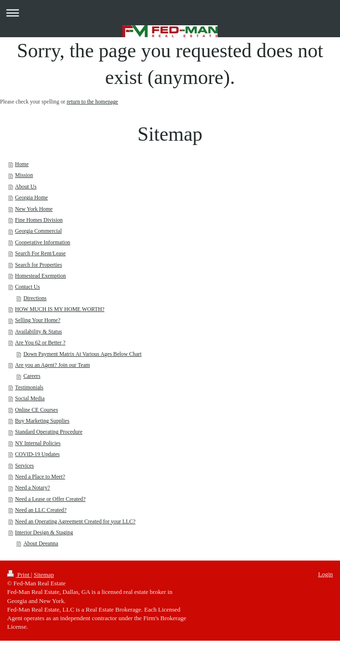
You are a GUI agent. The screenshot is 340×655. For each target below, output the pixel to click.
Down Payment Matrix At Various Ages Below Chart (82, 354)
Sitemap (44, 574)
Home (22, 164)
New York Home (34, 209)
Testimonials (29, 388)
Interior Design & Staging (44, 533)
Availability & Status (38, 332)
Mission (24, 175)
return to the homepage (92, 102)
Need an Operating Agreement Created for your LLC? (75, 522)
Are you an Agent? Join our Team (52, 365)
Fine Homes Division (39, 220)
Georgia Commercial (38, 231)
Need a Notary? (32, 488)
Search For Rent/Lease (40, 253)
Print (19, 574)
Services (24, 466)
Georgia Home (31, 198)
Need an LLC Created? (41, 510)
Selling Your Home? (37, 320)
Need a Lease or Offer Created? (50, 499)
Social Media (30, 398)
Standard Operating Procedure (49, 432)
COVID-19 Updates (37, 454)
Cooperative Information (42, 242)
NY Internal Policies (38, 443)
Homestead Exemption (40, 276)
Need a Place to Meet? (40, 477)
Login (325, 574)
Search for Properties (38, 265)
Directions (35, 298)
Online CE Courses (36, 410)
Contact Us (27, 287)
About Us (26, 187)
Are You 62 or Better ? (40, 343)
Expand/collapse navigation (170, 12)
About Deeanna (40, 544)
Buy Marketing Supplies (42, 421)
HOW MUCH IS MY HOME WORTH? (60, 309)
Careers (31, 376)
